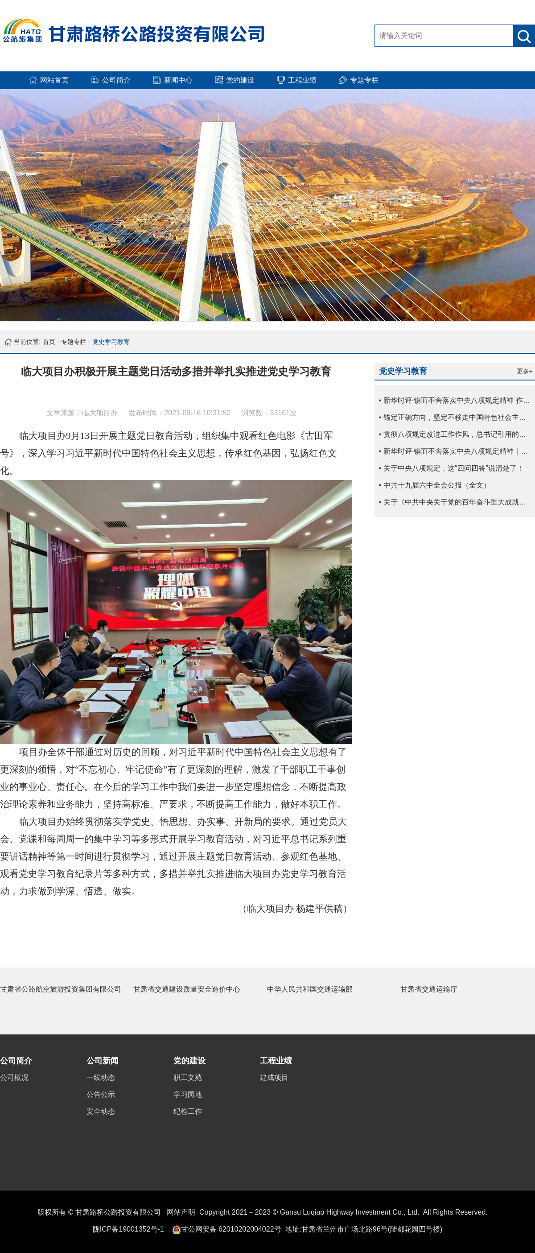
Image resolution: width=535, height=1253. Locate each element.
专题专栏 (73, 341)
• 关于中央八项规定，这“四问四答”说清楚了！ (451, 468)
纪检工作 (187, 1111)
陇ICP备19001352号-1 (128, 1229)
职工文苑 (187, 1077)
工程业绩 (276, 1060)
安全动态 (100, 1111)
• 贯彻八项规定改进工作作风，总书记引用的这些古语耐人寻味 (457, 434)
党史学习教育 (111, 341)
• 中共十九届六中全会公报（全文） (434, 485)
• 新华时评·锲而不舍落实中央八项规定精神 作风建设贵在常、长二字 (457, 400)
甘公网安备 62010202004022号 (231, 1229)
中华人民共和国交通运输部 (310, 989)
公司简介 (16, 1060)
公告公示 (100, 1094)
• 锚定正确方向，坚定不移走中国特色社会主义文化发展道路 (457, 417)
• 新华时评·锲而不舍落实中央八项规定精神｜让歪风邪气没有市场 (457, 451)
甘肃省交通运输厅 (428, 989)
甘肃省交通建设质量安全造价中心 (186, 989)
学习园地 (187, 1094)
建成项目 (274, 1077)
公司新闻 (102, 1060)
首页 (49, 341)
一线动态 (100, 1077)
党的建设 (189, 1060)
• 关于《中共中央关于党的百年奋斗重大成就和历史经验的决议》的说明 (457, 502)
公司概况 (14, 1077)
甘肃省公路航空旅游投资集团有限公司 (60, 989)
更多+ (525, 371)
